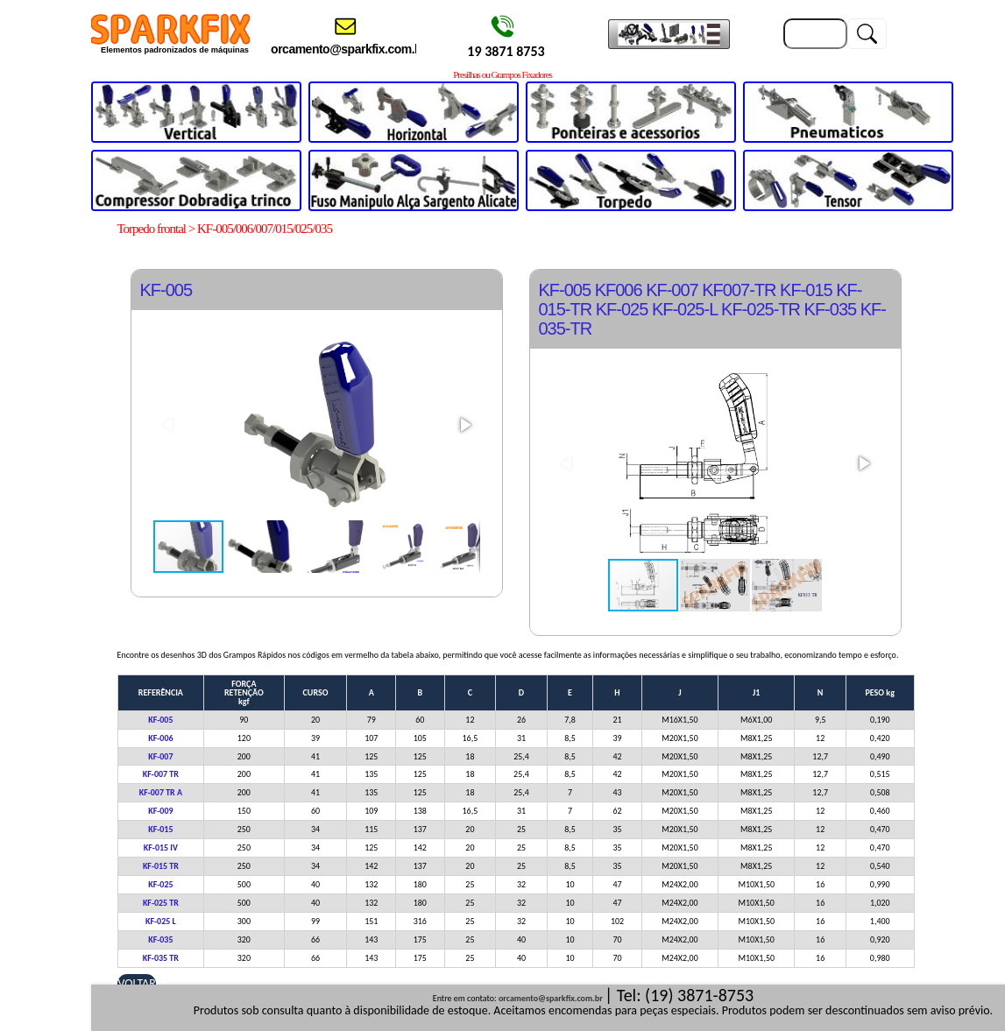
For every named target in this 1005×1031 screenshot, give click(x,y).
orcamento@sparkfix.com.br (551, 998)
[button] (464, 425)
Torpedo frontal (152, 229)
